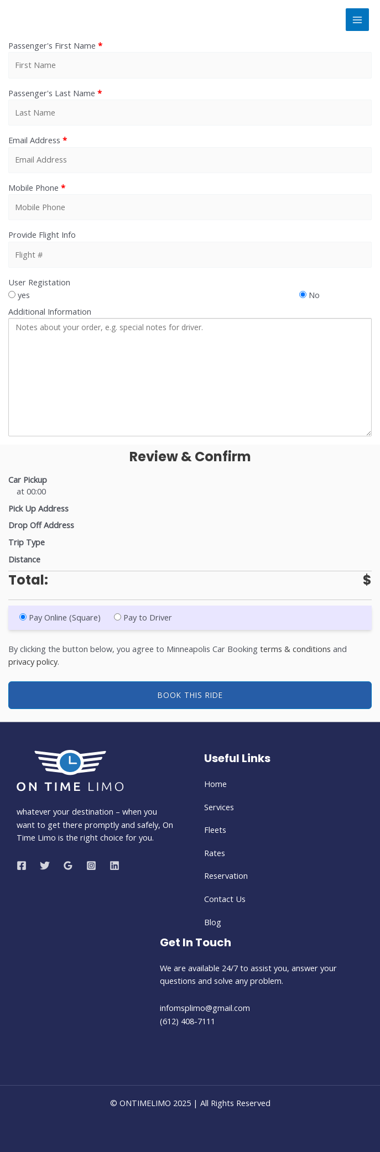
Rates (214, 852)
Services (219, 806)
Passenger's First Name (55, 45)
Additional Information (49, 311)
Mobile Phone (36, 187)
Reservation (226, 875)
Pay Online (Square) (61, 617)
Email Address (37, 139)
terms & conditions (295, 648)
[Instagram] (91, 865)
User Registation (39, 282)
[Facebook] (22, 865)
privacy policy (33, 661)
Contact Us (225, 898)
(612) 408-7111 (187, 1020)
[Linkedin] (114, 865)
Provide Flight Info (42, 234)
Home (215, 783)
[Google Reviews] (68, 865)
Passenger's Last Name (55, 92)
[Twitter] (45, 865)
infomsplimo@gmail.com (206, 1007)
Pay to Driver (145, 617)
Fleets (215, 829)
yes (19, 294)
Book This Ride (190, 695)
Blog (212, 921)
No (309, 294)
